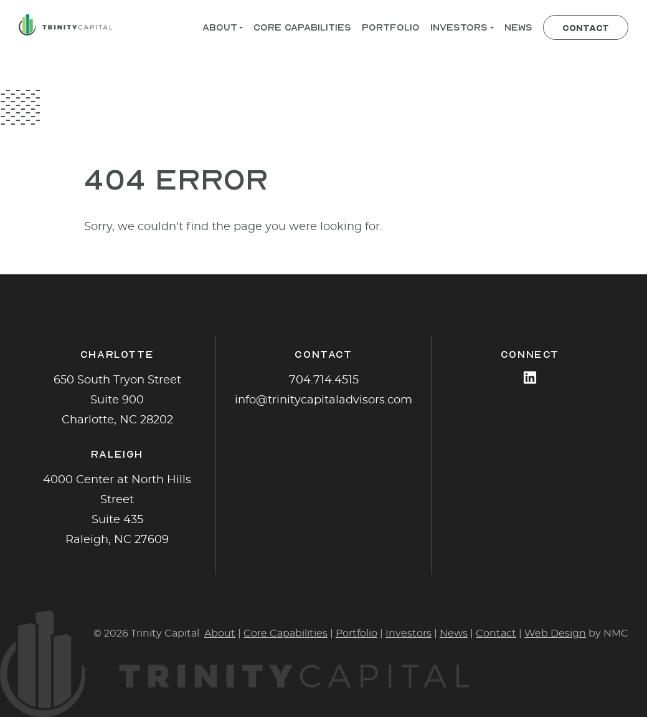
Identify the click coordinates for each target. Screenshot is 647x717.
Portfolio (356, 633)
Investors (408, 633)
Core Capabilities (285, 633)
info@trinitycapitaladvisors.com (323, 400)
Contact (496, 633)
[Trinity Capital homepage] (65, 25)
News (454, 633)
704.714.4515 (324, 380)
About (219, 633)
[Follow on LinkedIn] (530, 377)
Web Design (555, 633)
